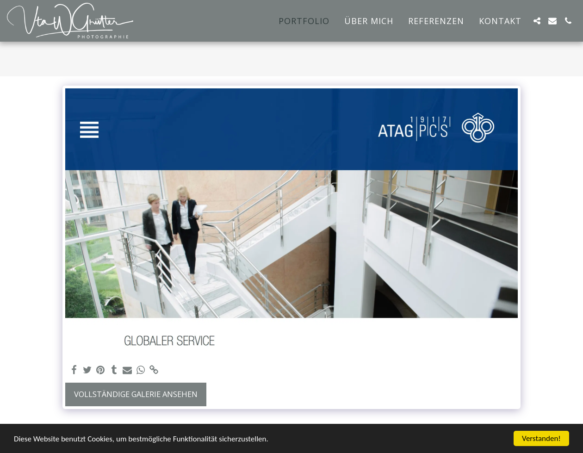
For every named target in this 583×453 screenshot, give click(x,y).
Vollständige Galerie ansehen (136, 394)
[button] (536, 21)
